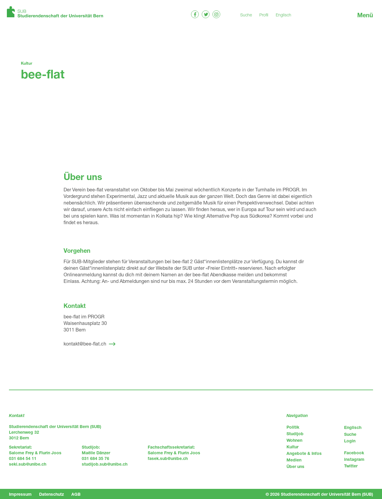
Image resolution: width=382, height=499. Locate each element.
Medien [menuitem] (293, 459)
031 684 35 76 (95, 458)
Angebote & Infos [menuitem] (304, 453)
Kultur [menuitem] (292, 446)
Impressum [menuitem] (20, 494)
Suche (246, 14)
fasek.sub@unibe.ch (168, 458)
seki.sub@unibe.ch (27, 464)
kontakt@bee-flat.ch (85, 343)
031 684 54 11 (22, 458)
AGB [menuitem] (76, 494)
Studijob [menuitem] (295, 433)
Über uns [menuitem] (295, 466)
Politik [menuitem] (292, 427)
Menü (365, 15)
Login (349, 440)
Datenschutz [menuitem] (51, 494)
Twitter (351, 465)
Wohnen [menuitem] (294, 440)
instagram (354, 459)
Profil (263, 14)
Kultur (26, 63)
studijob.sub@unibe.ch (104, 464)
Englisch (283, 14)
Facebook (354, 452)
